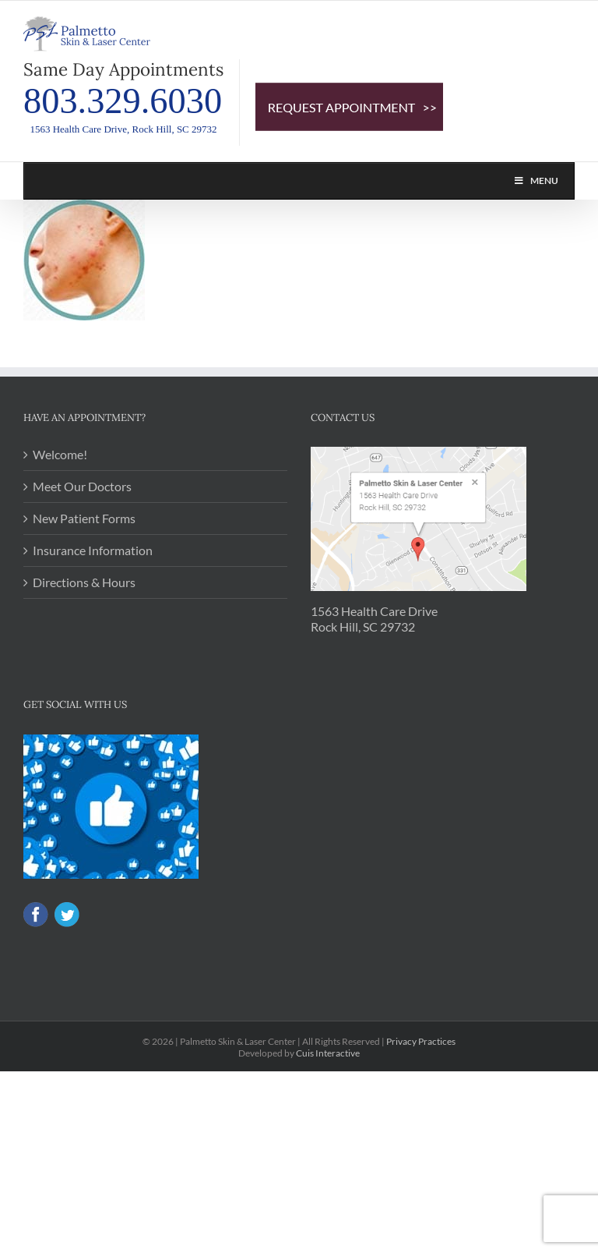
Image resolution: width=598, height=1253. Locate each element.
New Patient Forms (84, 518)
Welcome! (60, 454)
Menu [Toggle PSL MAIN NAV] (535, 180)
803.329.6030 (122, 101)
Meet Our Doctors (82, 486)
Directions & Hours (84, 582)
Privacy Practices (421, 1041)
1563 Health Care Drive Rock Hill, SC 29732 (374, 618)
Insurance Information (93, 550)
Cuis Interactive (328, 1053)
